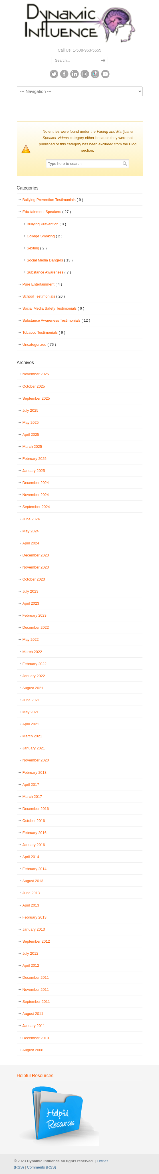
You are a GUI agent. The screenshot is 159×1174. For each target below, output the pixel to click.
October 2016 (34, 821)
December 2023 (36, 555)
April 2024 (31, 543)
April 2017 (31, 784)
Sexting (37, 248)
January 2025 (34, 470)
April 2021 (31, 724)
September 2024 (36, 507)
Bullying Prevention (46, 224)
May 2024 (31, 531)
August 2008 (33, 1050)
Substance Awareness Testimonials (56, 320)
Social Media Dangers (50, 260)
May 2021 (31, 712)
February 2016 (35, 833)
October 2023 (34, 579)
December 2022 (36, 627)
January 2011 (34, 1025)
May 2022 (31, 639)
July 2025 (31, 410)
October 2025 (34, 386)
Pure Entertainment (42, 284)
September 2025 (36, 398)
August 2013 (33, 881)
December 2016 (36, 808)
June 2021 (31, 700)
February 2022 (35, 664)
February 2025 (35, 458)
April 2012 (31, 965)
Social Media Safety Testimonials (53, 308)
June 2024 (31, 519)
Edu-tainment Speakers (47, 212)
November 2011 (36, 989)
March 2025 (32, 446)
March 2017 (32, 796)
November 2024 (36, 495)
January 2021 (34, 748)
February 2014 (35, 869)
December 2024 (36, 482)
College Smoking (45, 236)
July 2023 (31, 591)
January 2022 (34, 676)
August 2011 (33, 1013)
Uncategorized (39, 344)
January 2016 (34, 845)
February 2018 (35, 772)
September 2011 (36, 1001)
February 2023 (35, 615)
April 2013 (31, 905)
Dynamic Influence (79, 23)
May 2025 (31, 422)
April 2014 (31, 857)
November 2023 (36, 567)
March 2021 (32, 736)
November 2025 (36, 374)
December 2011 (36, 977)
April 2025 (31, 434)
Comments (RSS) (41, 1167)
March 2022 (32, 652)
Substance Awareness (49, 272)
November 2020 (36, 760)
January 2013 (34, 929)
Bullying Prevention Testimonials (53, 200)
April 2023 (31, 603)
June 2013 (31, 893)
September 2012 (36, 941)
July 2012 (31, 953)
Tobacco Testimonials (44, 332)
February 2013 (35, 917)
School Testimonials (44, 296)
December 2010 (36, 1038)
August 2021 (33, 688)
